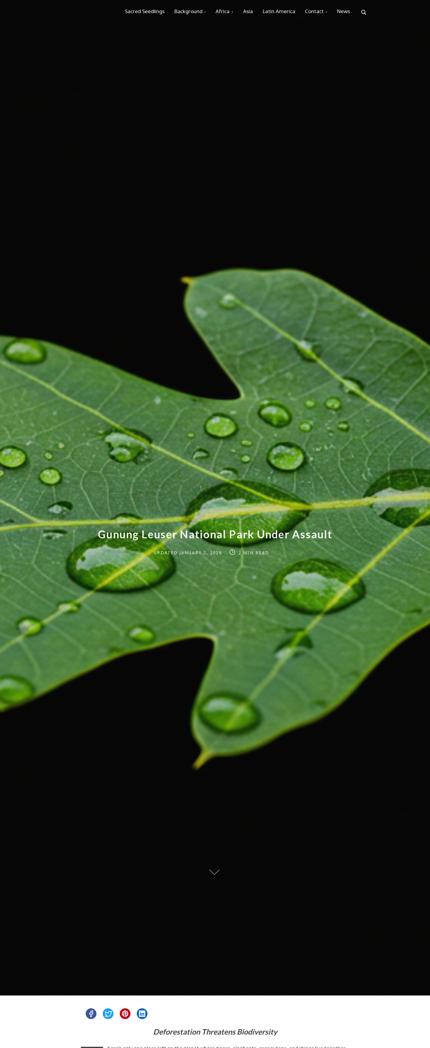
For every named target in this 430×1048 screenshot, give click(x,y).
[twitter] (108, 1013)
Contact (327, 12)
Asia (256, 12)
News (358, 12)
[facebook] (91, 1013)
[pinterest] (125, 1013)
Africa (229, 12)
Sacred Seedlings (146, 12)
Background (192, 12)
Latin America (289, 12)
